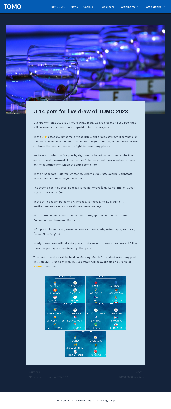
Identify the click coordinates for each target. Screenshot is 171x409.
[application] (94, 6)
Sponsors (108, 6)
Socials (89, 6)
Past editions (155, 6)
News (74, 6)
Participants (129, 6)
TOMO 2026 (58, 6)
